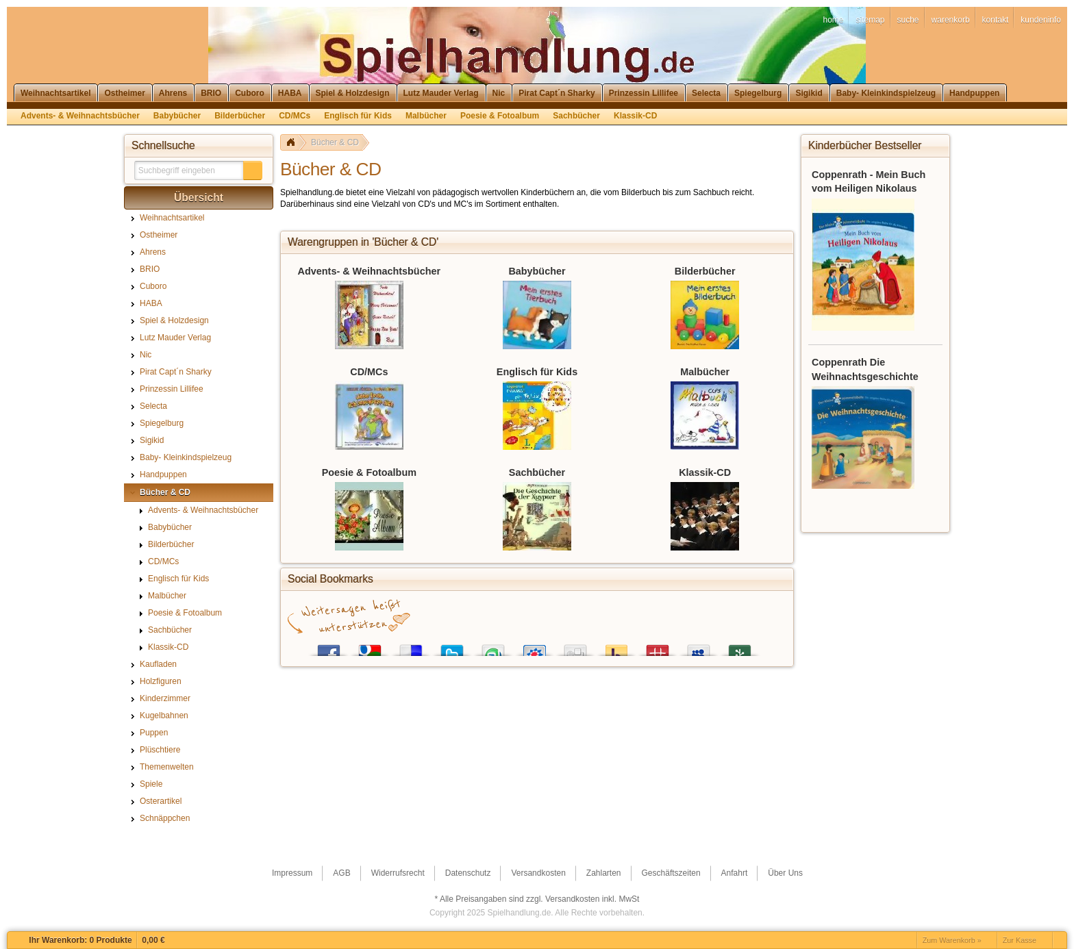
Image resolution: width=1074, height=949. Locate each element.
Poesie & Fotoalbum (369, 472)
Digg (575, 647)
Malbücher (704, 371)
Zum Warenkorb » (952, 940)
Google (369, 647)
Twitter (452, 647)
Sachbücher (537, 472)
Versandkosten (572, 899)
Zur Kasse (1019, 940)
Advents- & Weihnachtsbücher (369, 271)
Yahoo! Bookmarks (616, 647)
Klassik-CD (705, 472)
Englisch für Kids (537, 371)
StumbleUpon (493, 647)
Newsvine (739, 647)
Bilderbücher (705, 271)
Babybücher (536, 271)
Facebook (328, 647)
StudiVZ (534, 647)
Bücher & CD (335, 142)
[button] (252, 170)
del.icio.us (411, 647)
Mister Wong (657, 647)
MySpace (698, 647)
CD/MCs (369, 371)
